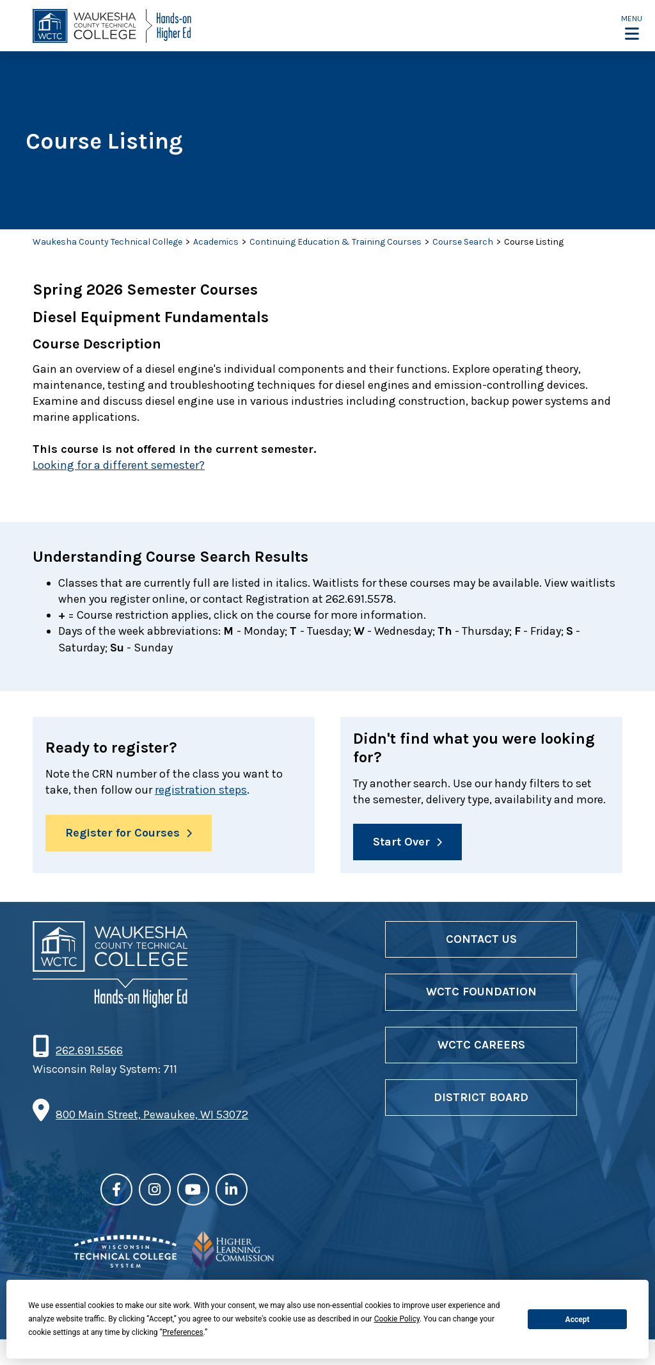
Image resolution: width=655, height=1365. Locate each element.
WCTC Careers (481, 1045)
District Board (481, 1097)
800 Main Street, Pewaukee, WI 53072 (152, 1115)
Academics (216, 241)
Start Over (401, 842)
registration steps (201, 790)
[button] (632, 27)
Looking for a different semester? (119, 465)
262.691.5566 (89, 1051)
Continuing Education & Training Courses (335, 241)
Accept (577, 1319)
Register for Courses (122, 833)
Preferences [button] (182, 1332)
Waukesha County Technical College (107, 241)
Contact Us (481, 939)
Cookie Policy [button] (397, 1318)
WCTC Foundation (481, 992)
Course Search (462, 241)
